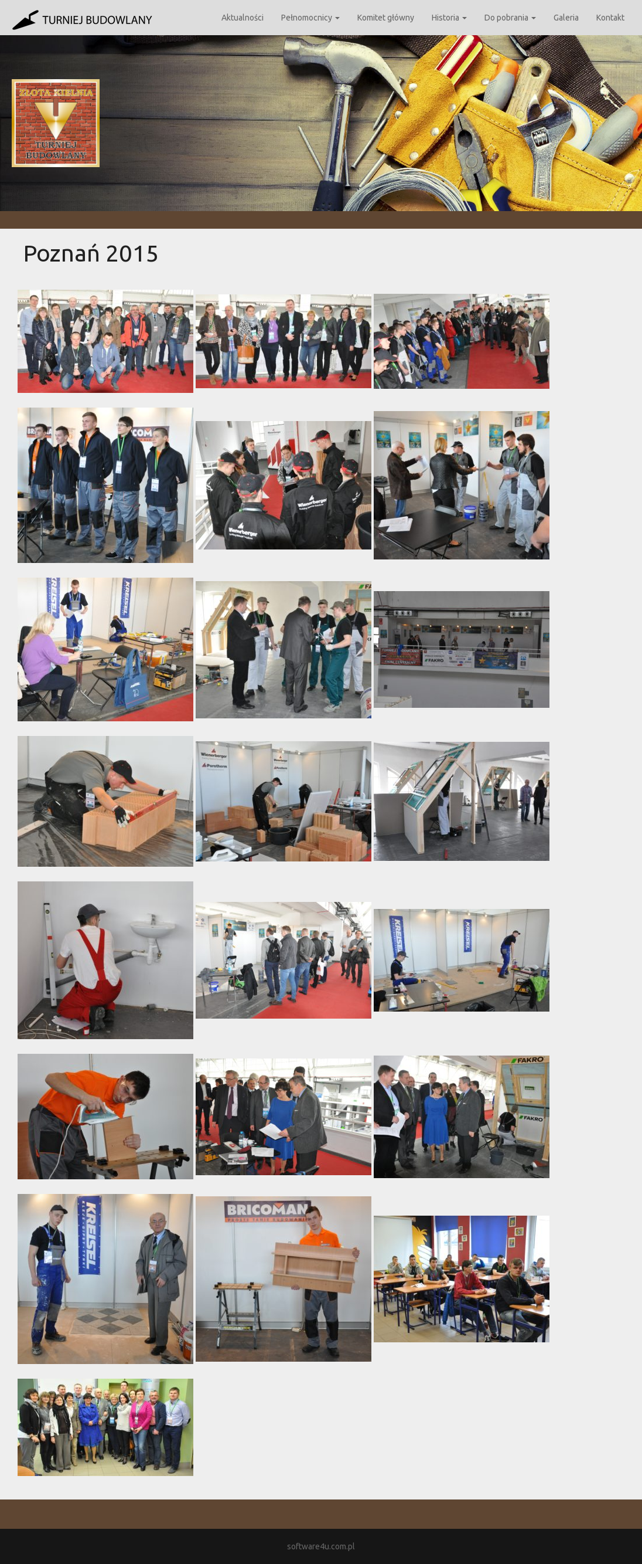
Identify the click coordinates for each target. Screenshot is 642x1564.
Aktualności (242, 17)
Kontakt (610, 17)
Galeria (566, 17)
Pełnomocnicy (310, 17)
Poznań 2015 (91, 253)
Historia (449, 17)
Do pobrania (510, 17)
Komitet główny (385, 17)
